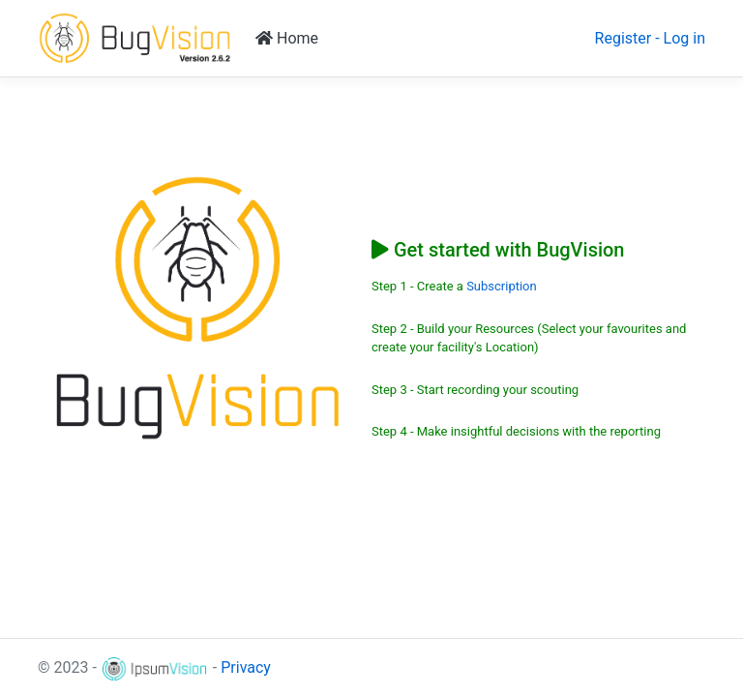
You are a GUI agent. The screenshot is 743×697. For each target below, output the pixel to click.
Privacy (246, 667)
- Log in (680, 38)
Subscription (501, 286)
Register (623, 38)
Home (286, 38)
